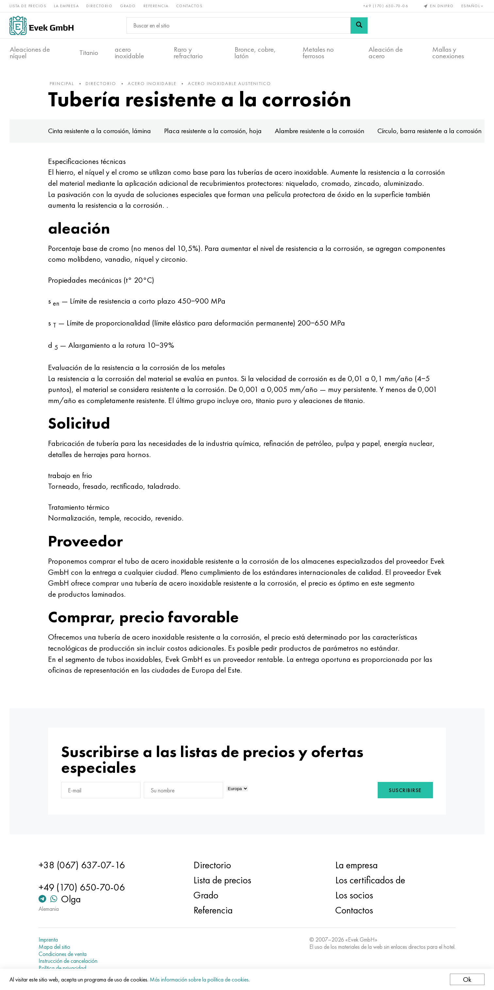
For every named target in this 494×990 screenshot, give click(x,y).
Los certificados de (369, 880)
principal (63, 85)
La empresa (66, 6)
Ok (467, 979)
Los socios (353, 895)
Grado (128, 6)
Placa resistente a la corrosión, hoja (214, 132)
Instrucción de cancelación (69, 960)
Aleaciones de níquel (30, 52)
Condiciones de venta (64, 954)
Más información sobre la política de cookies (199, 979)
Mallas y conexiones (448, 52)
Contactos (189, 6)
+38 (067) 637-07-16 (83, 865)
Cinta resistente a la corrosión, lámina (101, 132)
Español (472, 6)
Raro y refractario (188, 52)
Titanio (88, 52)
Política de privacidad (64, 968)
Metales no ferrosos (318, 52)
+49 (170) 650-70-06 (385, 6)
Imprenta (49, 939)
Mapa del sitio (56, 946)
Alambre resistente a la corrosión (321, 132)
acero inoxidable (129, 52)
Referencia (156, 6)
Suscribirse (403, 791)
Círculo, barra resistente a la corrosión (431, 132)
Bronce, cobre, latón (255, 52)
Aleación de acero (386, 52)
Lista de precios (28, 6)
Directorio (100, 6)
